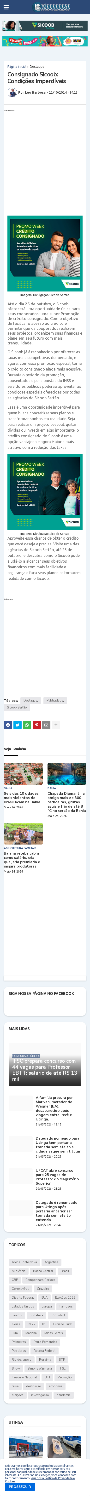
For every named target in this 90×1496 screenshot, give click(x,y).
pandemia (64, 1395)
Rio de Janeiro (21, 1360)
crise (15, 1386)
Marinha (31, 1333)
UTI (47, 1377)
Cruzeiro (43, 1289)
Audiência (18, 1271)
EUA (45, 1298)
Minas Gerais (53, 1333)
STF (62, 1360)
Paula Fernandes (45, 1342)
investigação (40, 1395)
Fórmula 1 (58, 1315)
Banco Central (43, 1271)
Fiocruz (17, 1315)
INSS (31, 1324)
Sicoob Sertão (17, 707)
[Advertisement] (45, 159)
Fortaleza (36, 1315)
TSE (63, 1368)
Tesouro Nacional (24, 1377)
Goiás (16, 1324)
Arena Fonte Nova (24, 1262)
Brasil (65, 1271)
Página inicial (16, 66)
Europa (47, 1306)
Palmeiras (19, 1342)
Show (16, 1368)
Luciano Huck (62, 1324)
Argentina (51, 1262)
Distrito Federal (23, 1298)
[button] (6, 7)
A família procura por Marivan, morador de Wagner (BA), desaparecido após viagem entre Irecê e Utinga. (54, 1108)
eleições (18, 1395)
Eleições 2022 (65, 1298)
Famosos (66, 1306)
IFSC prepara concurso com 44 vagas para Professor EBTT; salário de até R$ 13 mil (44, 1070)
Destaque (37, 66)
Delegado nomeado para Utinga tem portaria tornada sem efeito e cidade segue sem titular (58, 1144)
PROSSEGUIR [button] (20, 1487)
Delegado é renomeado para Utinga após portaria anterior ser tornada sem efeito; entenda (56, 1211)
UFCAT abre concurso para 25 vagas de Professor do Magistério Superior (57, 1177)
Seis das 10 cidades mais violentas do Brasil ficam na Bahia (22, 797)
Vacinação (65, 1377)
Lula (15, 1333)
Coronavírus (20, 1289)
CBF (15, 1280)
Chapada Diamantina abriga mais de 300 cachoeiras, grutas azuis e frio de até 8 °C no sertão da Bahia (67, 802)
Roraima (45, 1360)
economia (55, 1386)
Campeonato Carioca (40, 1280)
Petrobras (19, 1351)
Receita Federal (44, 1351)
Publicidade (55, 700)
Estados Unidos (23, 1306)
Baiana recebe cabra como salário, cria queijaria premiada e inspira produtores (22, 859)
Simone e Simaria (40, 1368)
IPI (44, 1324)
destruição (33, 1386)
